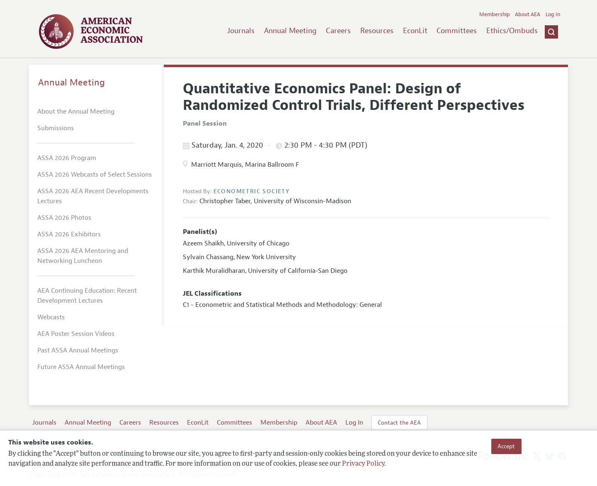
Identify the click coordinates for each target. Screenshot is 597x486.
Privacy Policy (363, 464)
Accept (506, 446)
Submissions (55, 128)
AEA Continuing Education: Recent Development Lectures (87, 296)
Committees (457, 30)
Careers (338, 30)
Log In (553, 14)
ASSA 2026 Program (66, 158)
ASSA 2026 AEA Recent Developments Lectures (92, 196)
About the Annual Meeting (75, 111)
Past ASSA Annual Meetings (77, 350)
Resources (376, 30)
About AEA (527, 14)
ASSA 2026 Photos (64, 218)
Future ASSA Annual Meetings (81, 367)
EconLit (415, 30)
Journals (241, 30)
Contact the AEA (399, 422)
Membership (494, 14)
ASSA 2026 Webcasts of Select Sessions (94, 174)
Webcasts (51, 317)
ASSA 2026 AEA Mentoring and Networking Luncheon (82, 256)
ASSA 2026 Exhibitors (69, 234)
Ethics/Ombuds (512, 30)
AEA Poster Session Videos (75, 334)
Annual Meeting (290, 30)
